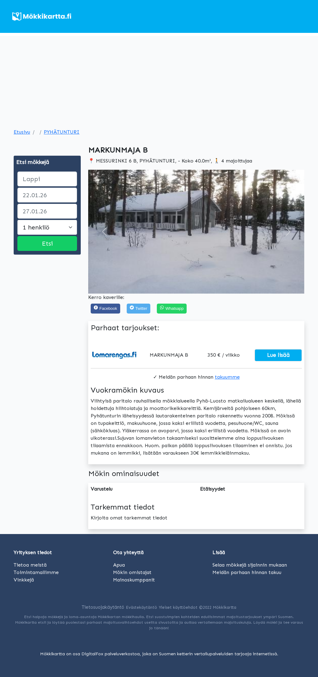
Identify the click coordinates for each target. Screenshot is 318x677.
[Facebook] (105, 309)
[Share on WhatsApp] (172, 309)
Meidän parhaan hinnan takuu (246, 572)
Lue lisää (278, 355)
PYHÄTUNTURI (62, 132)
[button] (104, 232)
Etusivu (22, 132)
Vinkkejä (24, 580)
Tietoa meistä (30, 565)
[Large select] (47, 227)
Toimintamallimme (36, 572)
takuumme (227, 377)
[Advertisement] (159, 79)
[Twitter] (138, 309)
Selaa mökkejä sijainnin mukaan (249, 565)
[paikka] (47, 178)
